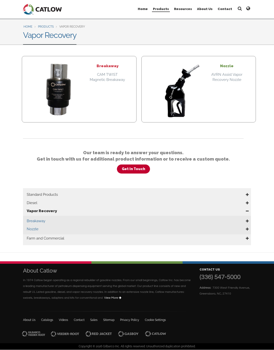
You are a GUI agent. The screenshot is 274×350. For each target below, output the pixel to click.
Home (143, 9)
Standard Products (42, 194)
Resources (183, 9)
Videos (63, 320)
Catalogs (47, 320)
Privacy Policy (129, 320)
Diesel (32, 203)
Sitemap (108, 320)
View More (113, 297)
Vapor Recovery (42, 211)
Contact (225, 9)
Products (161, 9)
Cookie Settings (155, 320)
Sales (94, 320)
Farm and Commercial (45, 238)
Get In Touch (133, 169)
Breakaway (36, 221)
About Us (204, 9)
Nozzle (32, 229)
